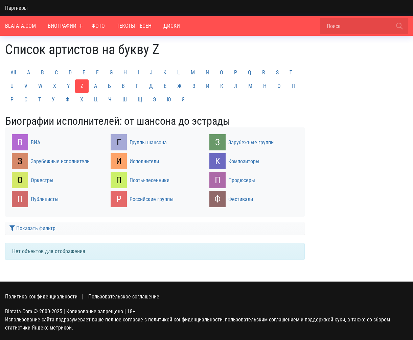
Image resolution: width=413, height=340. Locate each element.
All (13, 72)
